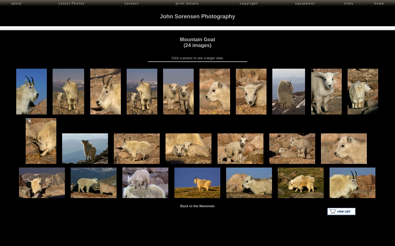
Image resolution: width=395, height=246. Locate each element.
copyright (249, 3)
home (379, 3)
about (16, 3)
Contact (58, 240)
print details (187, 3)
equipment (305, 3)
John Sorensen (39, 240)
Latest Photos (71, 3)
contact (132, 3)
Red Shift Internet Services (372, 240)
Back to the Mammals (197, 205)
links (348, 3)
